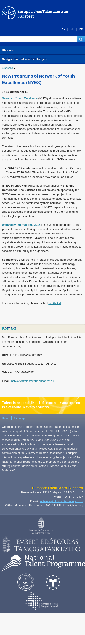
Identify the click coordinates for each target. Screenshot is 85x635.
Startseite (7, 68)
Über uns (8, 50)
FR (81, 29)
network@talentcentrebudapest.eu (32, 381)
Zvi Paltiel (54, 303)
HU (72, 29)
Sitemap (19, 418)
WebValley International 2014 (21, 224)
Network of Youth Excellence (20, 98)
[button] (81, 39)
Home (6, 418)
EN (64, 29)
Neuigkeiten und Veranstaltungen (24, 59)
